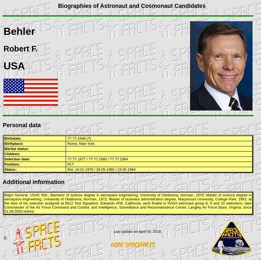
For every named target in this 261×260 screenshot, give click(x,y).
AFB (119, 203)
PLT (70, 164)
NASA (172, 203)
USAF (34, 195)
